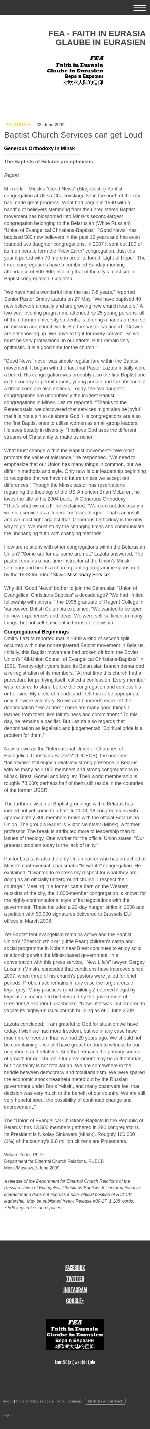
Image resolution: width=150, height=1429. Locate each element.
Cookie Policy (53, 1401)
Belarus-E (19, 124)
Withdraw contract (105, 1401)
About (8, 1401)
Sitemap (74, 1401)
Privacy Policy (27, 1401)
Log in (8, 1414)
